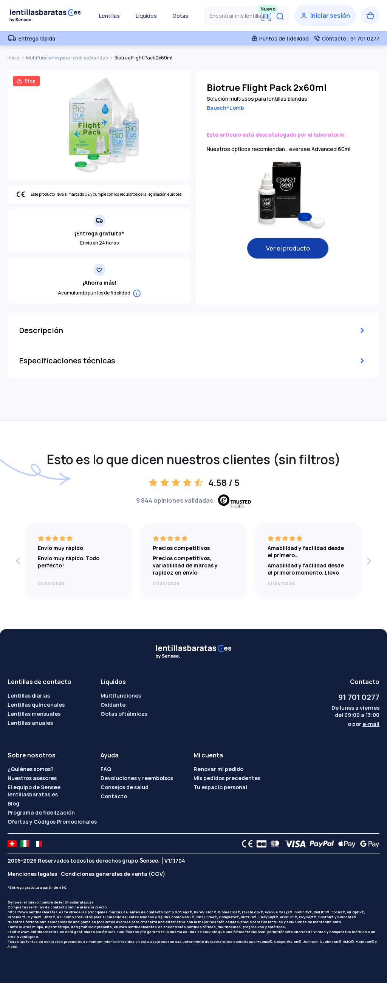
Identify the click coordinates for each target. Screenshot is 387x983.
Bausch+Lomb (225, 107)
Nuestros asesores (32, 778)
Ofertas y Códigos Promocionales (52, 821)
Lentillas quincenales (36, 704)
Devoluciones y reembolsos (137, 778)
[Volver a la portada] (45, 15)
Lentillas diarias (29, 695)
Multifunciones (121, 695)
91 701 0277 (358, 697)
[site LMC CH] (12, 843)
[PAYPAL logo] (320, 843)
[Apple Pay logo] (345, 843)
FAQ (106, 769)
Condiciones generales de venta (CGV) (113, 873)
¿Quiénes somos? (31, 769)
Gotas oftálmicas (124, 713)
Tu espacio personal (220, 787)
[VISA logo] (293, 843)
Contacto (114, 796)
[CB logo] (259, 843)
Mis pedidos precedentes (227, 778)
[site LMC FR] (37, 844)
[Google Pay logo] (367, 843)
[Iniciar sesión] (325, 15)
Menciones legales (32, 873)
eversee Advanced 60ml (319, 149)
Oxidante (113, 704)
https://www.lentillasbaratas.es (35, 912)
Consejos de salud (125, 787)
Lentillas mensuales (34, 713)
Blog (13, 803)
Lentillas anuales (30, 722)
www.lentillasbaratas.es (141, 926)
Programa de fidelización (41, 812)
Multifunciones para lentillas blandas (67, 58)
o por (363, 724)
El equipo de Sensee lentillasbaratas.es (34, 791)
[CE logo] (245, 843)
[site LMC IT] (24, 843)
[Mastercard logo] (273, 843)
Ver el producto (288, 248)
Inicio (14, 58)
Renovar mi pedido (218, 769)
